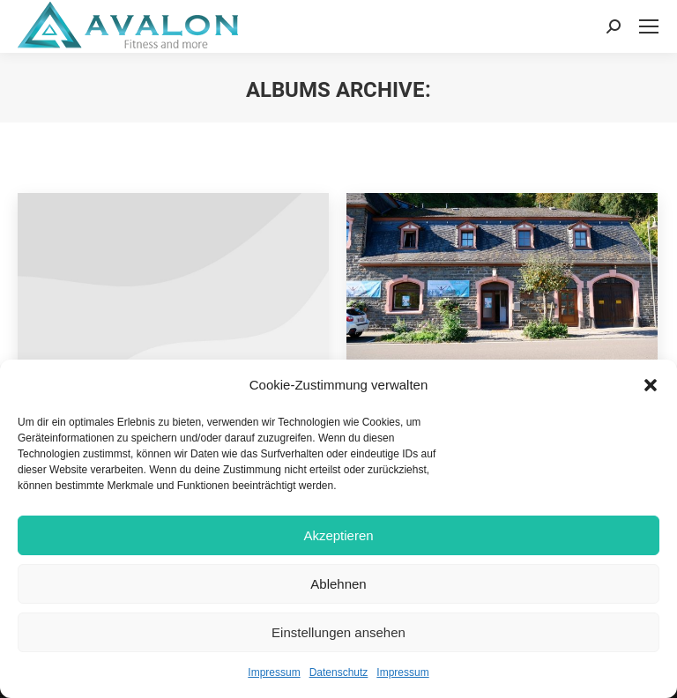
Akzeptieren (338, 535)
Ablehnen (338, 583)
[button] (650, 385)
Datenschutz (338, 672)
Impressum (274, 672)
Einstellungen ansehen (338, 632)
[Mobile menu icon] (648, 26)
